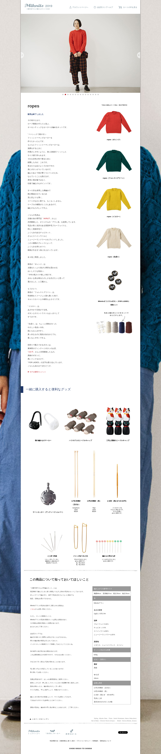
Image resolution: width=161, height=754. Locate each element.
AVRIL (46, 218)
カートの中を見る (127, 7)
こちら (32, 609)
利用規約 (95, 741)
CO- (30, 352)
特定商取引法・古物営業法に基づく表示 (62, 741)
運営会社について (105, 741)
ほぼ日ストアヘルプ (103, 7)
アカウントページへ (79, 7)
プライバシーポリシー (84, 741)
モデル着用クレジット (38, 372)
